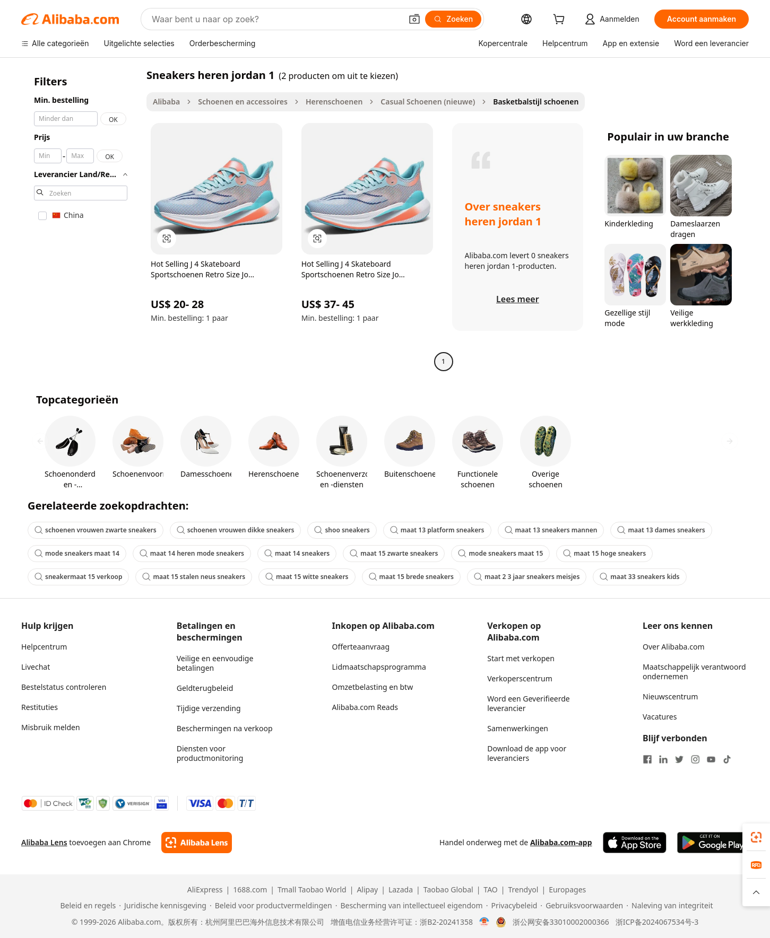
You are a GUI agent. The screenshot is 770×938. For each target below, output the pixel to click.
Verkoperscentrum (519, 678)
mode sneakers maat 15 (500, 553)
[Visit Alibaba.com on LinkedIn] (663, 759)
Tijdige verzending (209, 708)
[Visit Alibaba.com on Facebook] (647, 759)
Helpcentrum (44, 647)
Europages (567, 890)
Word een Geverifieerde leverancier (528, 703)
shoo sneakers (341, 529)
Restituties (39, 707)
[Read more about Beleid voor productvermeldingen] (271, 905)
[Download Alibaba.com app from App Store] (635, 842)
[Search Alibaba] (276, 19)
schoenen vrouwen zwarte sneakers (95, 529)
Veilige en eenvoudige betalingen (215, 663)
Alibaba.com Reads (365, 707)
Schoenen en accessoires (243, 102)
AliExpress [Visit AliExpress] (205, 890)
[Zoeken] (453, 19)
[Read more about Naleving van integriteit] (669, 905)
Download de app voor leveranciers (526, 753)
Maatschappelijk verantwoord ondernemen (694, 671)
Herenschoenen (334, 102)
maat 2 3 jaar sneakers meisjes (526, 576)
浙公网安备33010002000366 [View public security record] (561, 922)
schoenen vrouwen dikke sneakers (236, 529)
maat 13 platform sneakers (437, 529)
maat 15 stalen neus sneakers (193, 576)
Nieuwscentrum (670, 696)
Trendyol (523, 890)
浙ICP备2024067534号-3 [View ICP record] (657, 922)
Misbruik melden (50, 727)
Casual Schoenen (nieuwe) (427, 102)
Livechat (35, 667)
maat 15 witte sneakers (306, 576)
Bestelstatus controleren (63, 687)
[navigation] (81, 219)
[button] (414, 19)
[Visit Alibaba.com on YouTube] (711, 759)
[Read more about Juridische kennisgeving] (162, 905)
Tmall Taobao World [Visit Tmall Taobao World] (312, 890)
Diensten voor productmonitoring (210, 753)
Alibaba (166, 102)
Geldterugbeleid (205, 688)
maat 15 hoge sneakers (604, 553)
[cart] (561, 20)
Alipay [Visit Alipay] (367, 890)
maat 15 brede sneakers (411, 576)
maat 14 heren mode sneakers (192, 553)
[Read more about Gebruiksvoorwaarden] (581, 905)
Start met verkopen (521, 658)
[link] (756, 837)
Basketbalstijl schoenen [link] (535, 102)
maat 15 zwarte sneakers (394, 553)
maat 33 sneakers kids (639, 576)
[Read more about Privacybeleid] (512, 905)
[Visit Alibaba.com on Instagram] (695, 759)
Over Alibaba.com (674, 647)
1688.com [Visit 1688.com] (250, 890)
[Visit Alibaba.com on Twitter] (679, 759)
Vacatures (660, 717)
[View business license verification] (484, 922)
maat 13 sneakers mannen (551, 529)
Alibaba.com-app (561, 842)
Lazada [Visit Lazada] (400, 890)
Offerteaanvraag (361, 647)
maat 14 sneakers (297, 553)
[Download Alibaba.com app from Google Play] (713, 842)
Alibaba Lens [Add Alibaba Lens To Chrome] (44, 842)
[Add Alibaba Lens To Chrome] (196, 842)
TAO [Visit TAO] (490, 890)
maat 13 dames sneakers (661, 529)
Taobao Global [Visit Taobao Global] (448, 890)
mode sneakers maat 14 (76, 553)
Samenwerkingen (517, 728)
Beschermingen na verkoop (225, 728)
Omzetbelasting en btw (372, 687)
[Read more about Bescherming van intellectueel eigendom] (409, 905)
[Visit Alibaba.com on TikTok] (727, 759)
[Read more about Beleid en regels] (86, 905)
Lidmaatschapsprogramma (379, 667)
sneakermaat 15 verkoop (78, 576)
